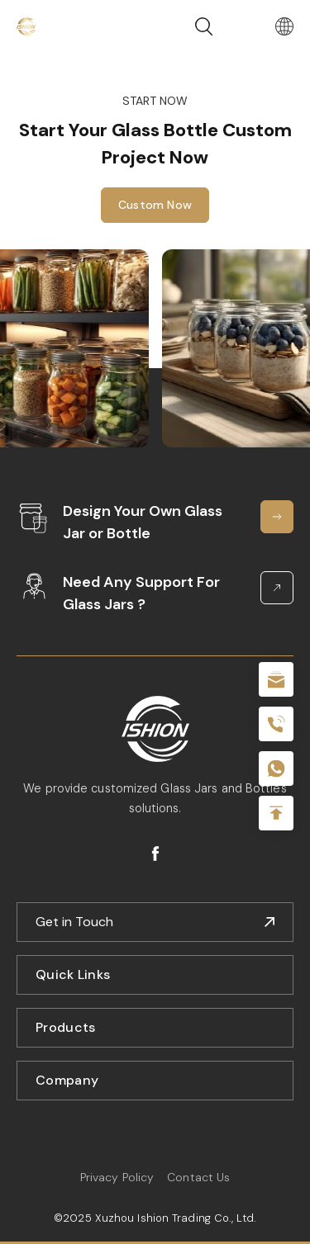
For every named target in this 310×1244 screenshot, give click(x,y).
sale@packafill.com (276, 679)
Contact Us (198, 1177)
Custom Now (155, 204)
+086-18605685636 (276, 768)
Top (276, 813)
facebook (155, 853)
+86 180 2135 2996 (276, 724)
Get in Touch (74, 921)
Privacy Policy (117, 1177)
